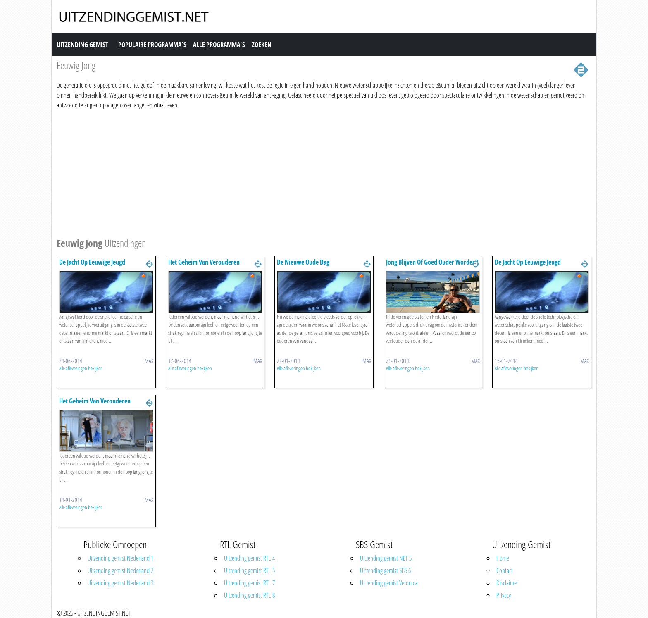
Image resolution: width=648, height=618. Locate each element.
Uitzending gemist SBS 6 (385, 570)
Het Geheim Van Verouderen (204, 262)
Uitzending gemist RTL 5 (249, 570)
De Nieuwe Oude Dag (303, 262)
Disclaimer (507, 582)
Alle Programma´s (219, 44)
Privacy (503, 595)
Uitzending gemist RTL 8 (249, 595)
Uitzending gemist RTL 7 (249, 582)
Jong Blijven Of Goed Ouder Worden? (432, 262)
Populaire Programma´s (152, 44)
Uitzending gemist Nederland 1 (120, 558)
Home (502, 558)
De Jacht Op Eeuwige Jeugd (92, 262)
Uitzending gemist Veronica (388, 582)
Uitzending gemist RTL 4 (249, 558)
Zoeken (262, 44)
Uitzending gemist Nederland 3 (120, 582)
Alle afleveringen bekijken (81, 368)
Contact (504, 570)
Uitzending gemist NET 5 (386, 558)
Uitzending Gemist (82, 44)
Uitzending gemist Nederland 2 (120, 570)
